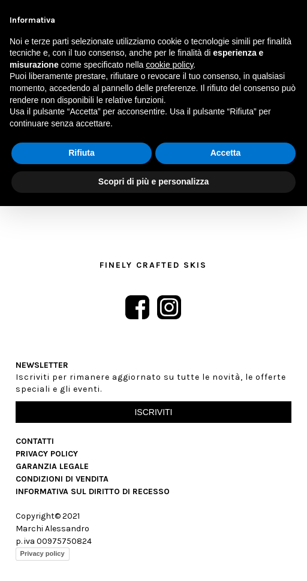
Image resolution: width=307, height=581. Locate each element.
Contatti (35, 441)
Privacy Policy (47, 454)
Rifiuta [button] (81, 153)
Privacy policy (42, 553)
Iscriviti (153, 412)
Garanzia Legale (52, 466)
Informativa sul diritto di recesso (93, 491)
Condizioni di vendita (62, 479)
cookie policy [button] (169, 64)
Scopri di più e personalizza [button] (153, 181)
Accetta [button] (225, 153)
